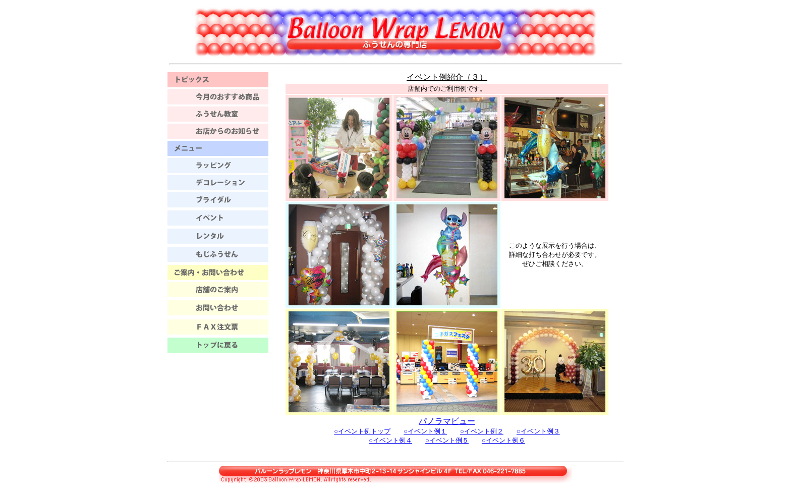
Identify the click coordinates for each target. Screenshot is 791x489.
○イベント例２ (481, 431)
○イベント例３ (538, 431)
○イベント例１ (425, 431)
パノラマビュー (447, 421)
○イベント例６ (503, 440)
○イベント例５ (447, 440)
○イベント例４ (390, 440)
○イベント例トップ (362, 431)
